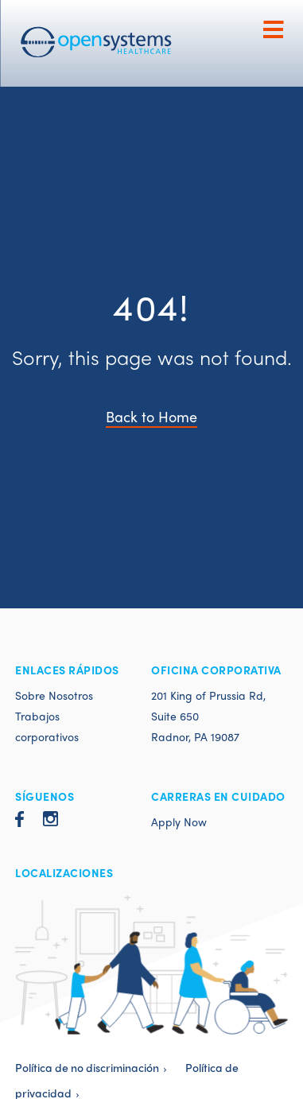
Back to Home (151, 416)
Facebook (19, 819)
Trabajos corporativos (47, 726)
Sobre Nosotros (54, 695)
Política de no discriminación (87, 1067)
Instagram (50, 818)
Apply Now (179, 821)
